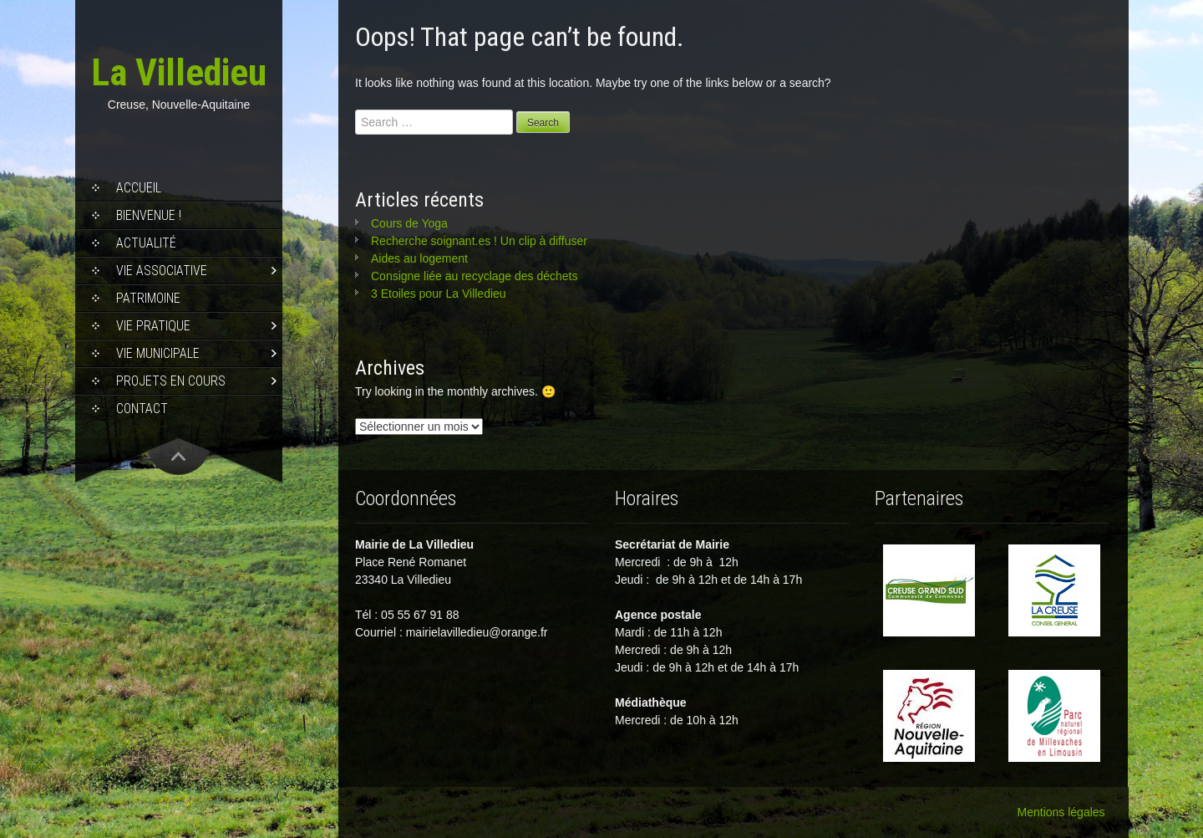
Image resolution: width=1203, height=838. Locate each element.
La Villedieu (178, 72)
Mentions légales (1061, 812)
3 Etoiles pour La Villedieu (438, 293)
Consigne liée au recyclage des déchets (474, 276)
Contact (142, 408)
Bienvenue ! (148, 215)
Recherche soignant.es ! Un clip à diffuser (479, 241)
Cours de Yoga (409, 223)
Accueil (138, 188)
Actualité (146, 243)
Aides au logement (419, 258)
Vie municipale (158, 353)
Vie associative (161, 270)
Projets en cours (171, 381)
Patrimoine (148, 298)
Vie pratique (153, 326)
